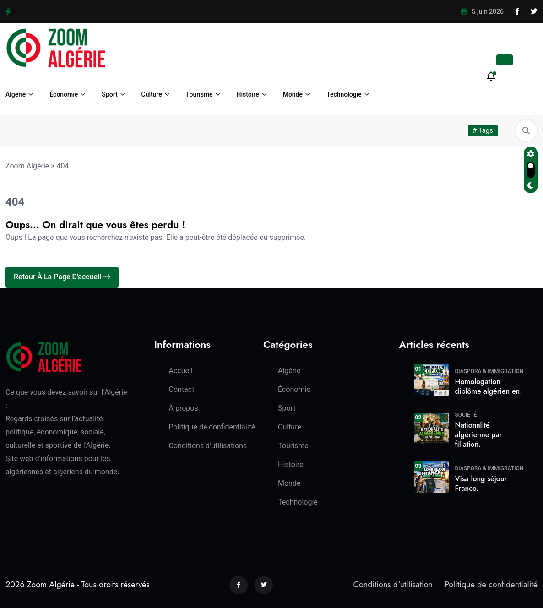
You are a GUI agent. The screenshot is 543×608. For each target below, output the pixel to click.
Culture (151, 94)
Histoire (248, 94)
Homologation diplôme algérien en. (488, 386)
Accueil (181, 370)
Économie (63, 94)
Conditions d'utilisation (393, 585)
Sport (109, 94)
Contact (182, 389)
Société (466, 415)
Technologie (344, 94)
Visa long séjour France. (481, 483)
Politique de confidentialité (212, 427)
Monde (293, 94)
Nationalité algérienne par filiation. (478, 435)
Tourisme (199, 94)
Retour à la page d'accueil (62, 276)
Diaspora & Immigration (489, 371)
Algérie (15, 94)
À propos (183, 408)
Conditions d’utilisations (208, 445)
